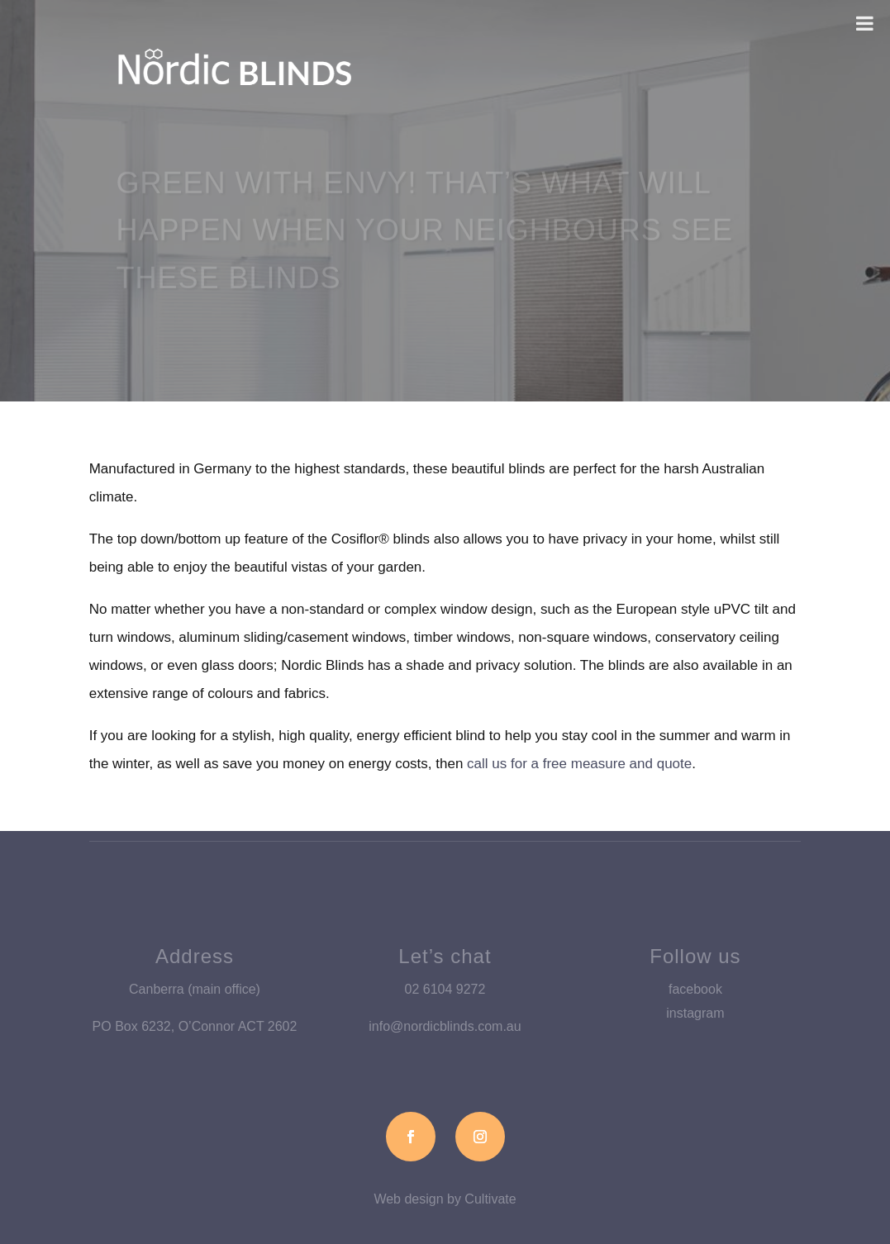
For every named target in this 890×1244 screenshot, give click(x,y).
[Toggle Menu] (865, 23)
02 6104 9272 (445, 989)
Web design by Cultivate (445, 1199)
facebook (695, 989)
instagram (695, 1013)
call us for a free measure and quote (579, 764)
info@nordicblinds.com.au (445, 1026)
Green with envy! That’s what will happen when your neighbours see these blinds (424, 235)
